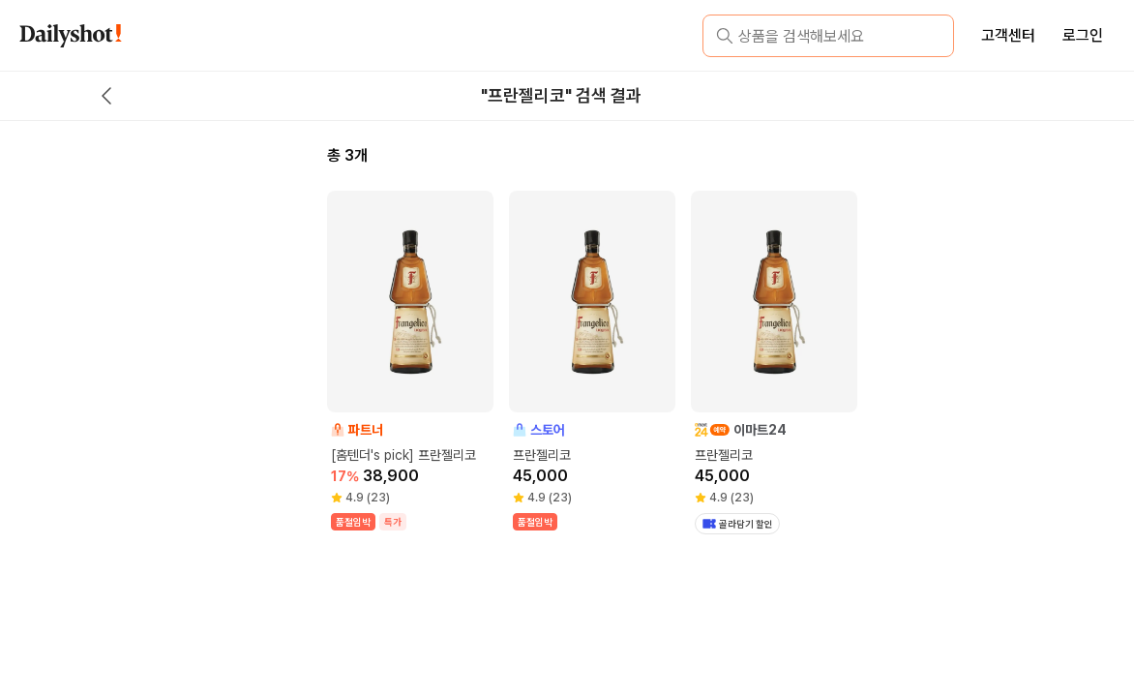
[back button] (106, 95)
